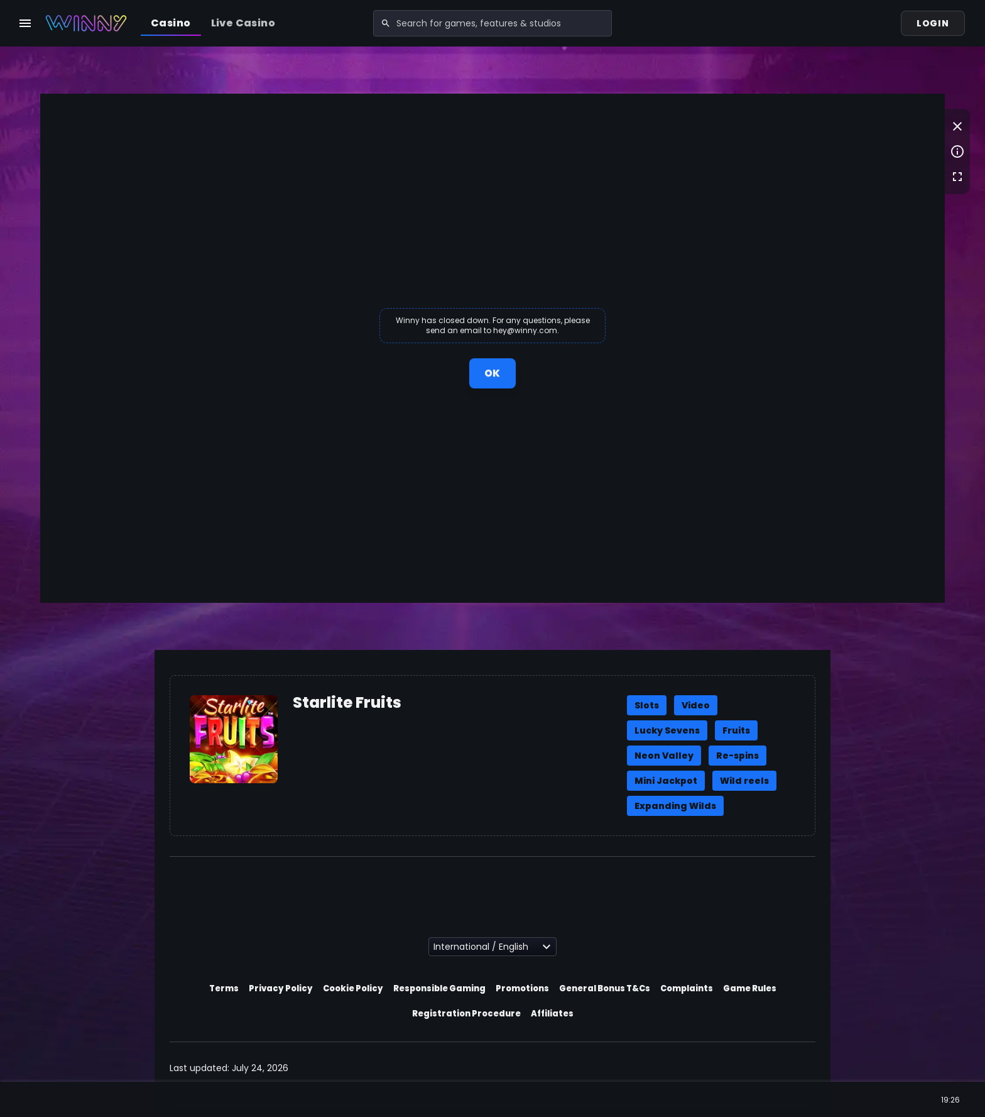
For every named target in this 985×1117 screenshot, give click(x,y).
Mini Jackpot (665, 780)
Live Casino (243, 23)
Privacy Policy (281, 988)
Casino (170, 23)
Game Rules (749, 988)
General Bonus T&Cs (604, 988)
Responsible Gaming (439, 988)
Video (696, 705)
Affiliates (552, 1014)
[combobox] (492, 23)
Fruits (736, 730)
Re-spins (737, 755)
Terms (224, 988)
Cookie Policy (353, 988)
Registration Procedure (466, 1014)
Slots (646, 705)
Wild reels (744, 780)
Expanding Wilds (675, 806)
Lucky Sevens (667, 730)
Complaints (686, 988)
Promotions (522, 988)
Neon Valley (664, 755)
